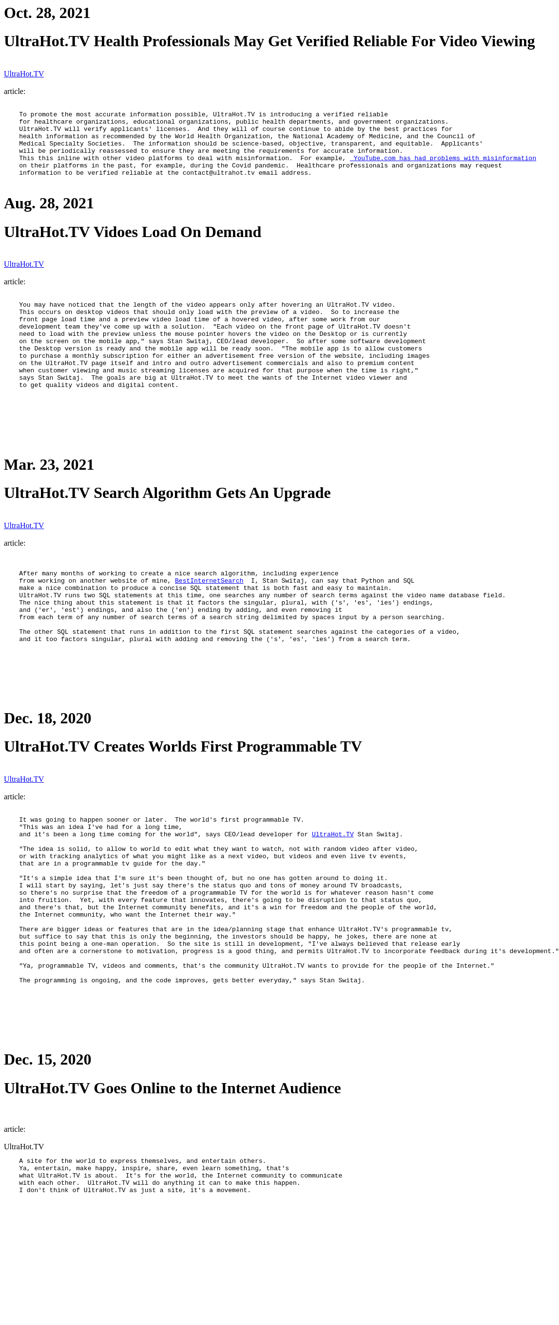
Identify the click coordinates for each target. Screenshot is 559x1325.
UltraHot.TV (24, 74)
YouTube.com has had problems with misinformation (443, 168)
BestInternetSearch (209, 619)
